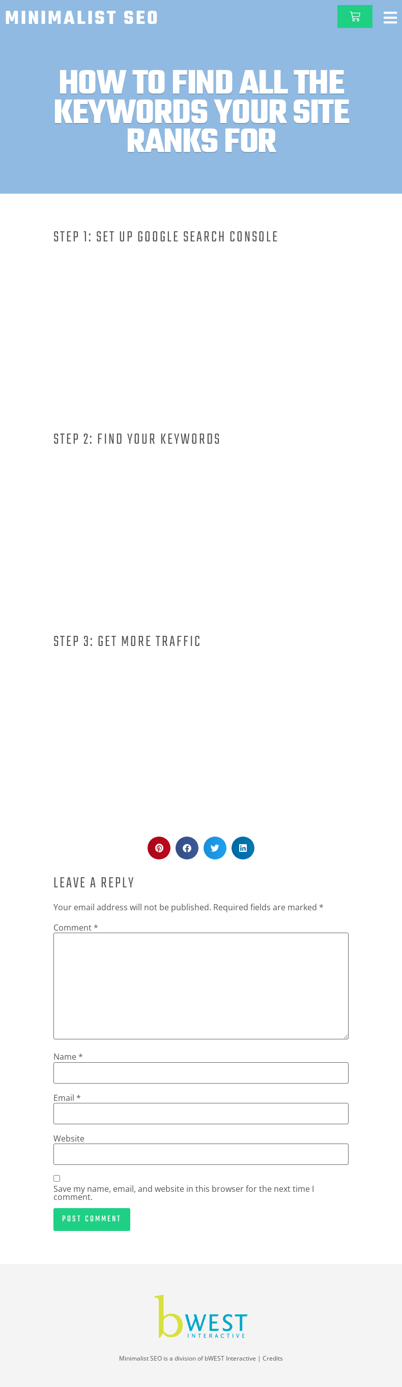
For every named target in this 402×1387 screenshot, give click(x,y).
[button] (159, 848)
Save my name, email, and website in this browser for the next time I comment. (183, 1193)
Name (68, 1057)
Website (68, 1138)
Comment (75, 927)
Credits (273, 1358)
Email (67, 1098)
